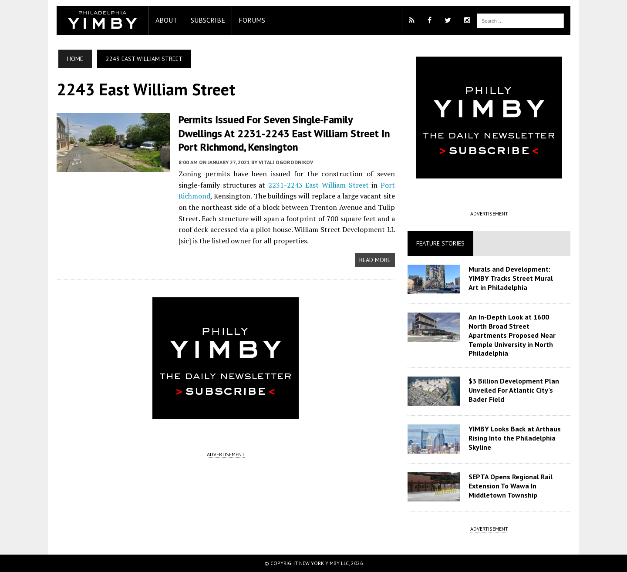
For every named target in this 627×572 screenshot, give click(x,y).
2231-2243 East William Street (318, 185)
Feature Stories (440, 243)
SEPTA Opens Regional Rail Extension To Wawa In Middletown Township (511, 485)
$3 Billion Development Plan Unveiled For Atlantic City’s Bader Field (514, 390)
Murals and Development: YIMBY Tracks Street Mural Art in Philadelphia (511, 278)
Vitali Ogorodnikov (286, 162)
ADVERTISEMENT (226, 454)
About (166, 20)
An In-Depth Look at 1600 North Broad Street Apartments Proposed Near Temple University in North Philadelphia (512, 335)
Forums (252, 20)
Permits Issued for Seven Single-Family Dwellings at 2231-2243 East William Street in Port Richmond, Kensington (285, 133)
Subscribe (208, 20)
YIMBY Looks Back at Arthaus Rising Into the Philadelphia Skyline (515, 437)
